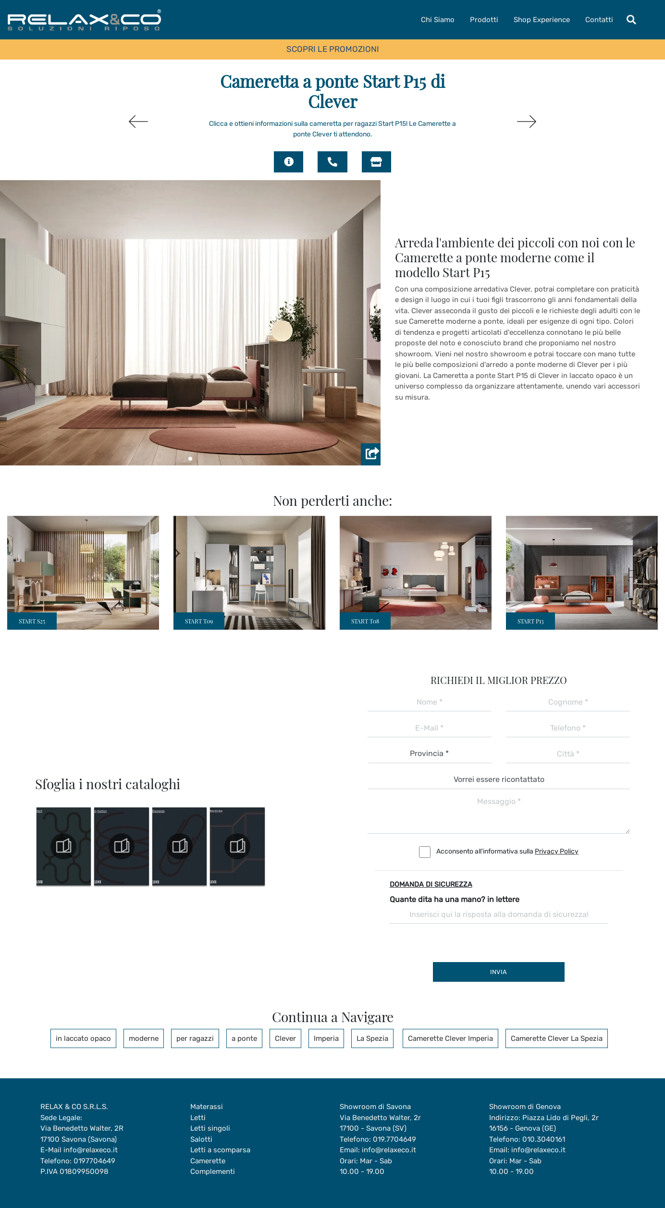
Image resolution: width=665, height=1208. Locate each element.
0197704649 (94, 1161)
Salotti (201, 1139)
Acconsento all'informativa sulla (507, 851)
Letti (198, 1117)
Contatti (599, 19)
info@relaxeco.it (90, 1150)
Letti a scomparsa (220, 1150)
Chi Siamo (438, 19)
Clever (285, 1038)
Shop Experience (542, 19)
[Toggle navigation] (631, 19)
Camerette (207, 1161)
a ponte (244, 1038)
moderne (144, 1038)
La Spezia (372, 1038)
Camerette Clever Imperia (450, 1038)
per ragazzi (195, 1038)
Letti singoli (210, 1128)
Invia (498, 972)
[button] (190, 459)
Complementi (212, 1171)
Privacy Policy (557, 851)
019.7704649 (394, 1139)
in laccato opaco (83, 1038)
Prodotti (484, 19)
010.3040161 (543, 1139)
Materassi (206, 1106)
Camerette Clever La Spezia (557, 1038)
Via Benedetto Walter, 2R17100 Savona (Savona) (81, 1134)
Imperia (326, 1038)
